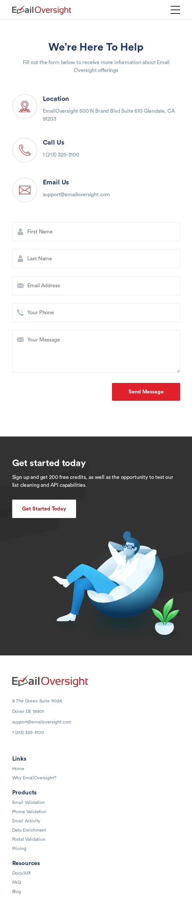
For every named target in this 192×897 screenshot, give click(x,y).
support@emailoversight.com (76, 194)
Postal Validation (28, 839)
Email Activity (26, 821)
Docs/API (21, 873)
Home (18, 769)
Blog (16, 891)
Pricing (19, 848)
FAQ (16, 882)
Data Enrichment (29, 830)
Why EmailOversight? (34, 778)
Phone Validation (29, 812)
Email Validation (28, 802)
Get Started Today (44, 508)
